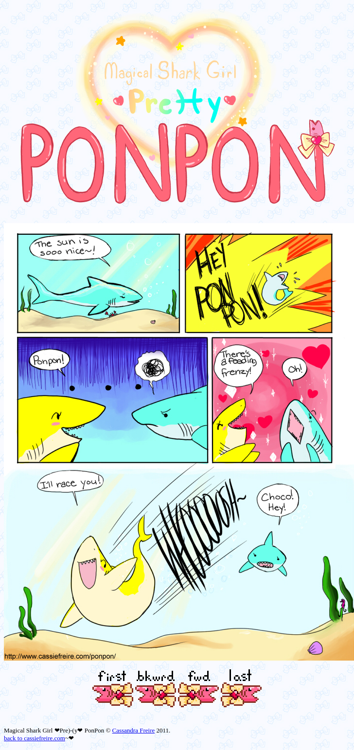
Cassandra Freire (133, 730)
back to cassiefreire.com (34, 738)
